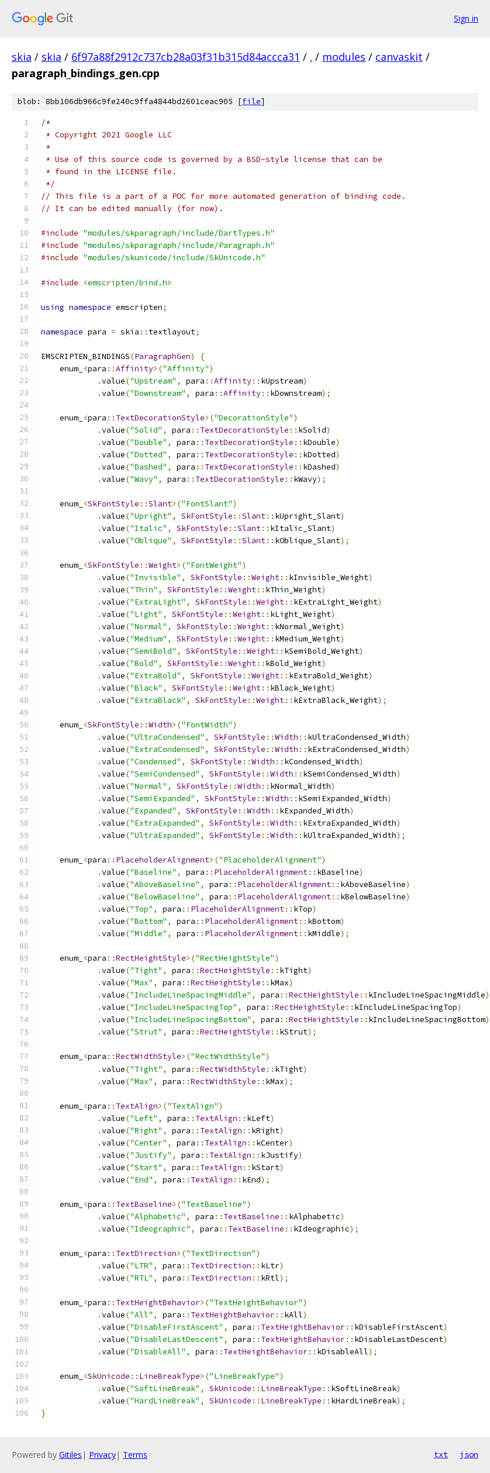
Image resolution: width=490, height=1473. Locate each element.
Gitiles (70, 1454)
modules (343, 57)
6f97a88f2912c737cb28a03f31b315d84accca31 (185, 57)
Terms (135, 1454)
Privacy (102, 1454)
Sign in (466, 18)
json (469, 1454)
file (251, 101)
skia (22, 57)
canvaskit (399, 57)
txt (441, 1454)
